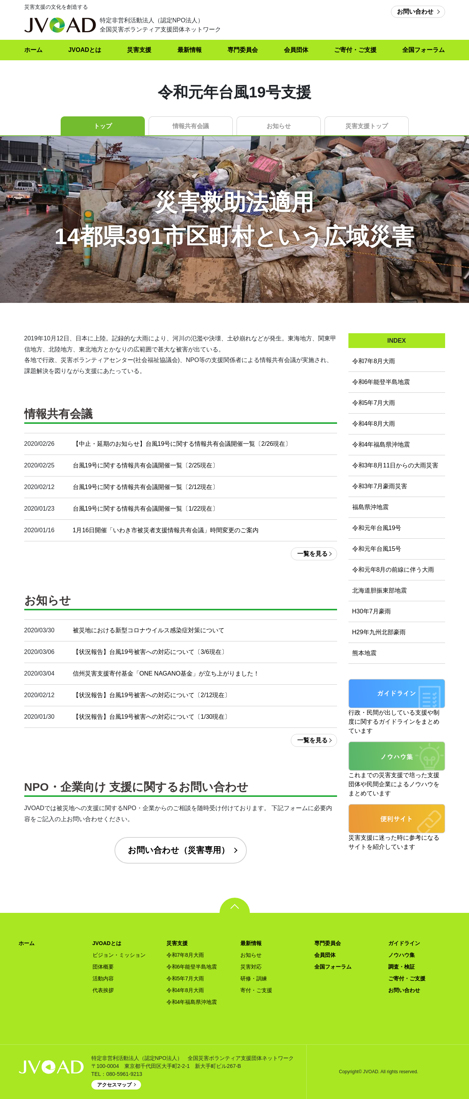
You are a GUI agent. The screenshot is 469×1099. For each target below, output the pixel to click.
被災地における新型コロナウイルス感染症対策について (148, 630)
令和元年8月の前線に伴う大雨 (393, 569)
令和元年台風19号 (377, 528)
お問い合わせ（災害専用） (178, 850)
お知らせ (279, 126)
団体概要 (103, 967)
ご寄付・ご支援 (355, 50)
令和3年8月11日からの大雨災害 (395, 465)
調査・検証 (401, 967)
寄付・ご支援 (256, 990)
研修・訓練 (253, 978)
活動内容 (103, 978)
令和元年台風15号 (377, 549)
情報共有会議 (191, 126)
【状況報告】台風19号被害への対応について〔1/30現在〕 (152, 716)
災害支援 (139, 50)
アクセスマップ (114, 1085)
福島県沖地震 (370, 507)
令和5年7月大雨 (373, 403)
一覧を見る (312, 553)
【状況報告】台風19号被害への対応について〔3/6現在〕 (150, 652)
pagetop (235, 905)
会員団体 (296, 50)
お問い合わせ (415, 11)
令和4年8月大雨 (373, 423)
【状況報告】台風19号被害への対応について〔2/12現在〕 (152, 695)
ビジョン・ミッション (119, 955)
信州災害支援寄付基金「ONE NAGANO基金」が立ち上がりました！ (166, 673)
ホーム (33, 50)
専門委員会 (242, 50)
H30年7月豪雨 (371, 611)
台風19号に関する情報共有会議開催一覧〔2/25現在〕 (146, 465)
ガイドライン (404, 943)
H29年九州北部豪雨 (379, 632)
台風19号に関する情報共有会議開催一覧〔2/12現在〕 (146, 487)
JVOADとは (84, 50)
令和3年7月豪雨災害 (380, 486)
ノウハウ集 (401, 955)
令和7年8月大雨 (373, 361)
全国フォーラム (423, 50)
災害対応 (251, 967)
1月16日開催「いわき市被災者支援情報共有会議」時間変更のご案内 (166, 530)
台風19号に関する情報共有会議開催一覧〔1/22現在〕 (146, 508)
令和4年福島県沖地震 (381, 444)
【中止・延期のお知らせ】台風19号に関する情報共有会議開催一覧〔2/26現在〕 (182, 444)
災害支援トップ (366, 126)
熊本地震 (364, 653)
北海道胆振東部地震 (379, 590)
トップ (103, 126)
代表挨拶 (103, 990)
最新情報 (189, 50)
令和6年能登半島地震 (381, 382)
